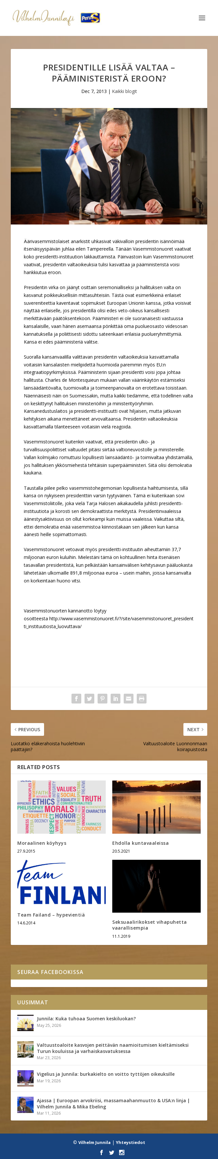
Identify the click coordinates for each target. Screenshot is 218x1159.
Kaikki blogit (124, 91)
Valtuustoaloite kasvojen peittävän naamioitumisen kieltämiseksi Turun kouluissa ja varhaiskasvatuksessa (113, 1048)
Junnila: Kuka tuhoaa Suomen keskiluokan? (86, 1018)
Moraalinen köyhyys (41, 843)
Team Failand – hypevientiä (51, 915)
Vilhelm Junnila (94, 1142)
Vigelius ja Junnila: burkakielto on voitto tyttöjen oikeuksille (106, 1074)
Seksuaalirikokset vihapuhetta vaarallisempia (149, 925)
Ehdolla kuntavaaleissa (140, 843)
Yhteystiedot (130, 1142)
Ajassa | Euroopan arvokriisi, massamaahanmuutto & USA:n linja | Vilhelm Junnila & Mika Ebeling (113, 1103)
